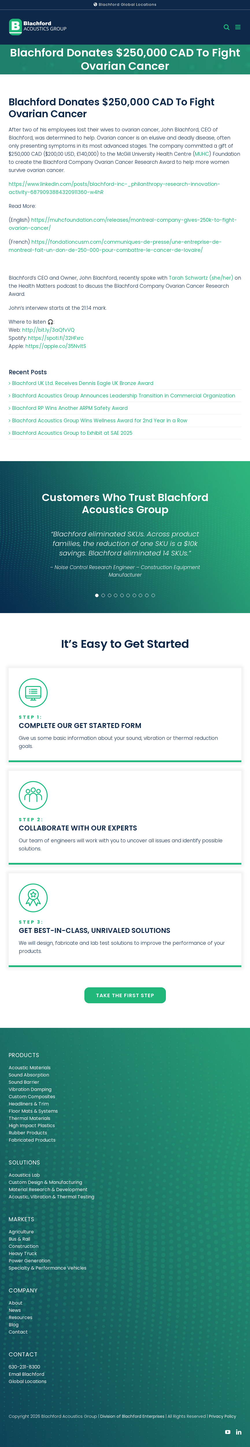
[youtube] (227, 1432)
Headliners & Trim (29, 1104)
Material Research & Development (48, 1189)
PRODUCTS (24, 1055)
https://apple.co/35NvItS (55, 346)
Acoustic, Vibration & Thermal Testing (51, 1196)
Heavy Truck (23, 1253)
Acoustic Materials (30, 1067)
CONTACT (23, 1354)
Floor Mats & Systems (33, 1111)
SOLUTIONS (24, 1163)
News (15, 1310)
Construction (23, 1246)
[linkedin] (238, 1432)
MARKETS (21, 1219)
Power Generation (29, 1260)
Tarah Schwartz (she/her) (201, 277)
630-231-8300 (24, 1367)
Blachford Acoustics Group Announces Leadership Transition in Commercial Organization (123, 395)
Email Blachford (26, 1374)
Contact (18, 1332)
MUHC (202, 154)
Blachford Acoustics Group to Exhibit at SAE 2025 (72, 433)
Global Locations (28, 1381)
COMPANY (23, 1290)
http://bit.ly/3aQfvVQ (48, 330)
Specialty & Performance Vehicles (47, 1268)
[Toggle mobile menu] (238, 27)
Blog (13, 1324)
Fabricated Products (32, 1140)
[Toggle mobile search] (226, 27)
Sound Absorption (29, 1075)
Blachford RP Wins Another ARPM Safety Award (70, 408)
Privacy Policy (222, 1416)
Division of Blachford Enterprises (132, 1416)
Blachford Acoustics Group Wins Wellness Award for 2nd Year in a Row (99, 420)
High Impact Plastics (32, 1125)
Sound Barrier (24, 1082)
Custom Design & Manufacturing (45, 1182)
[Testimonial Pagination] (97, 595)
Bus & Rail (19, 1239)
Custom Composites (32, 1096)
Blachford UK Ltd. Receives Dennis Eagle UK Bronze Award (82, 383)
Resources (20, 1317)
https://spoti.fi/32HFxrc (56, 338)
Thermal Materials (29, 1118)
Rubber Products (28, 1132)
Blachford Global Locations (125, 4)
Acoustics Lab (24, 1175)
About (16, 1303)
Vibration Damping (30, 1089)
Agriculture (21, 1231)
